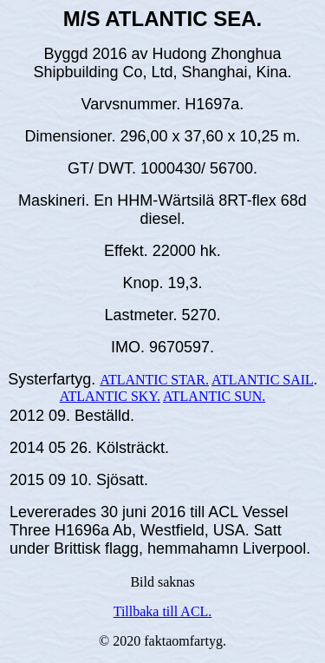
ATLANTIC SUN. (214, 396)
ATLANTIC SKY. (110, 396)
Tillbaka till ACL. (163, 611)
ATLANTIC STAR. (154, 379)
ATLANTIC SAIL (262, 379)
